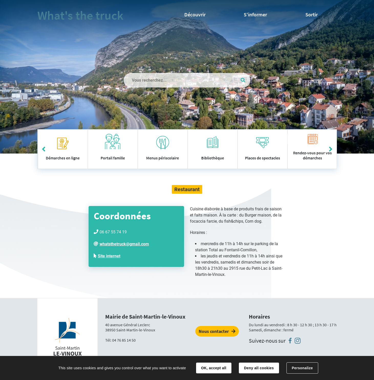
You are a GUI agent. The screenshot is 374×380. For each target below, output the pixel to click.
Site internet (109, 256)
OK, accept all (213, 368)
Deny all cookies (259, 368)
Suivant (330, 149)
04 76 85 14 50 (124, 340)
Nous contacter (214, 331)
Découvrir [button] (195, 14)
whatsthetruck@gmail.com (124, 244)
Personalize (302, 368)
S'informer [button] (255, 14)
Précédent (43, 149)
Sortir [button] (311, 14)
